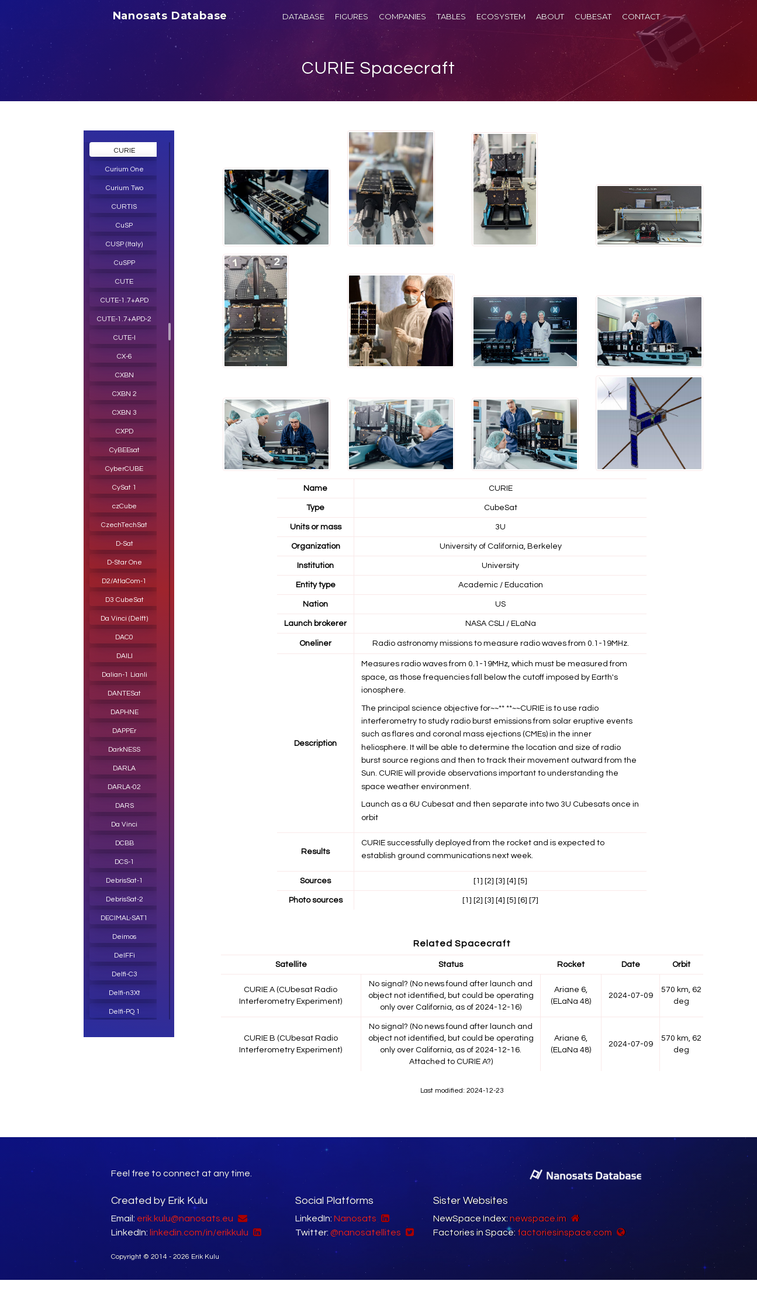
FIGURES (351, 16)
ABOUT (550, 16)
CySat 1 (124, 487)
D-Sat (124, 544)
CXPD (124, 431)
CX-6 (124, 356)
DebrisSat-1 (124, 880)
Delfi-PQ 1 (124, 1011)
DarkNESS (124, 749)
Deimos (124, 937)
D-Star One (124, 562)
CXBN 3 (124, 412)
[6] (522, 900)
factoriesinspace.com (564, 1232)
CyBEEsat (124, 450)
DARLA (124, 768)
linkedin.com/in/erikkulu (199, 1232)
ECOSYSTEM (501, 16)
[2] (489, 881)
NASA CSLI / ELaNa (500, 623)
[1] (478, 881)
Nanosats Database (170, 15)
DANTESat (124, 693)
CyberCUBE (124, 469)
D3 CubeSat (124, 600)
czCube (124, 506)
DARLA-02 (124, 787)
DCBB (124, 843)
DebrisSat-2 (124, 899)
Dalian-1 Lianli (124, 675)
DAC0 (124, 637)
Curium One (124, 169)
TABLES (451, 16)
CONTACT (641, 16)
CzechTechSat (124, 525)
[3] (500, 881)
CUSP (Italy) (124, 244)
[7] (533, 900)
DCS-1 (124, 862)
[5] (522, 881)
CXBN (124, 375)
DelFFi (124, 955)
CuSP (124, 225)
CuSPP (124, 263)
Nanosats (355, 1218)
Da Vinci (124, 824)
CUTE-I (124, 338)
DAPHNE (124, 712)
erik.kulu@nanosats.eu (185, 1218)
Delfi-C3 (124, 974)
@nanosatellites (365, 1232)
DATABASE (303, 16)
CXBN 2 (124, 394)
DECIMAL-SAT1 (124, 918)
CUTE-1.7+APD (124, 300)
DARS (124, 806)
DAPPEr (124, 731)
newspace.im (538, 1218)
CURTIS (124, 207)
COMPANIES (402, 16)
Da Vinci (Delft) (124, 618)
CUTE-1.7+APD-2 (124, 319)
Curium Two (124, 188)
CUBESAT (593, 16)
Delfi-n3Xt (124, 993)
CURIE (124, 150)
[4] (511, 881)
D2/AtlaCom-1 (124, 581)
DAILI (124, 656)
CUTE (124, 281)
